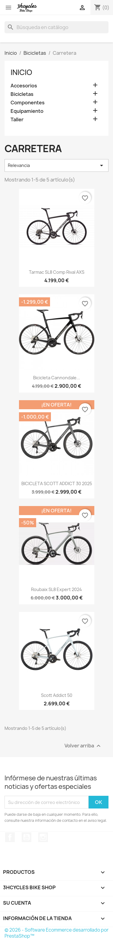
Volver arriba (83, 746)
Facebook (10, 837)
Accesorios (24, 86)
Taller (17, 119)
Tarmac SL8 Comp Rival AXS (56, 272)
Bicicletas (22, 94)
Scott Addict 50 (56, 695)
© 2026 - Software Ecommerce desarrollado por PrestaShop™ (56, 933)
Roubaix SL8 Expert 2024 (56, 589)
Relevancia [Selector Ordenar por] (56, 165)
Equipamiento (27, 111)
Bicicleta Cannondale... (56, 378)
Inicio (21, 72)
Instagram (43, 837)
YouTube (26, 837)
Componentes (28, 103)
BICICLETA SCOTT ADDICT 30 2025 (56, 483)
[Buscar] (56, 27)
